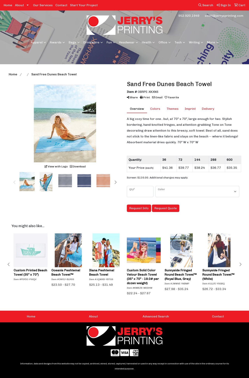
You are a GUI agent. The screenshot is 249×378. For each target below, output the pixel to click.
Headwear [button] (127, 42)
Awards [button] (55, 42)
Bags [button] (72, 42)
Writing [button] (194, 42)
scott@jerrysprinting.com (224, 16)
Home (8, 5)
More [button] (211, 42)
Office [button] (163, 42)
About (19, 5)
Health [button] (146, 42)
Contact (61, 5)
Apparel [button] (37, 42)
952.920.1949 (188, 16)
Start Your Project (84, 5)
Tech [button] (178, 42)
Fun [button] (109, 42)
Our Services (43, 5)
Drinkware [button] (91, 42)
